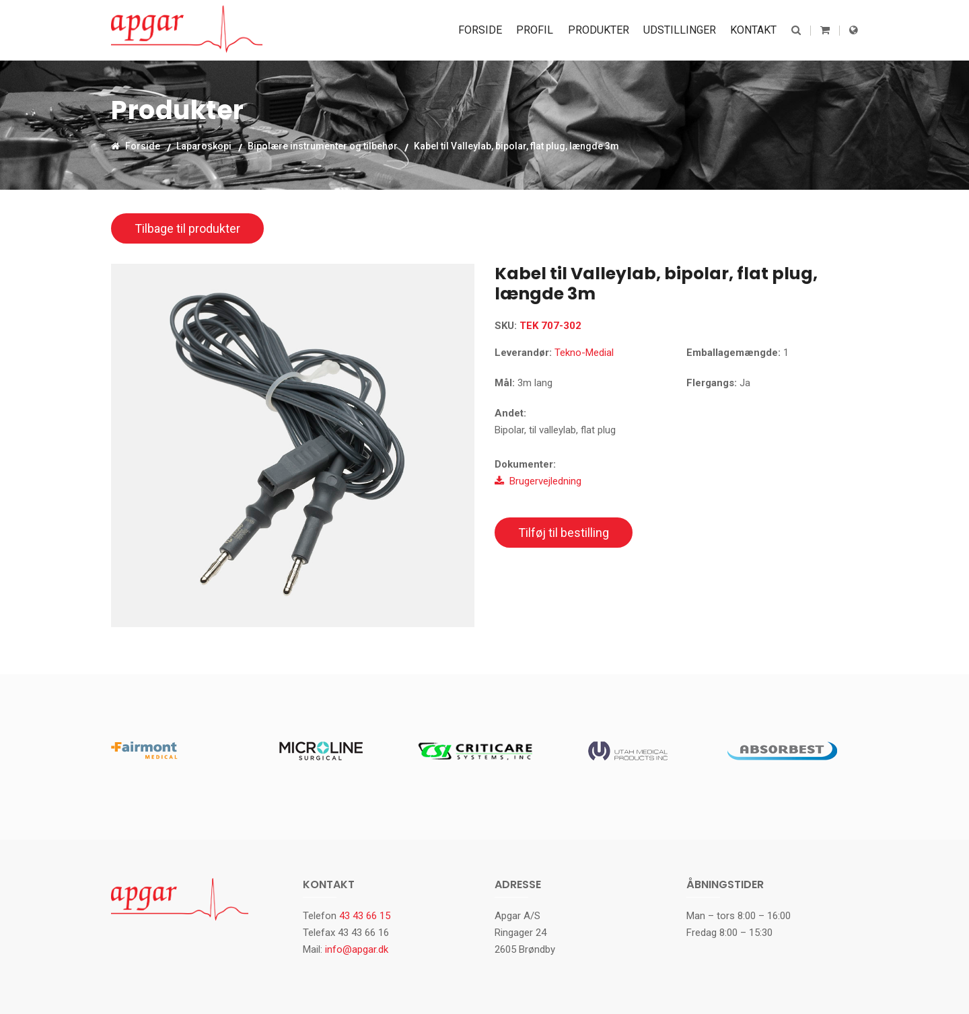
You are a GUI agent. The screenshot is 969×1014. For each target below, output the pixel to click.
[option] (292, 445)
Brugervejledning (538, 481)
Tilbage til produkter (187, 228)
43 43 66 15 (364, 916)
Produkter (600, 30)
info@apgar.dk (356, 949)
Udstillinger (681, 30)
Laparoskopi (203, 146)
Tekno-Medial (584, 353)
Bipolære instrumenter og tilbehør (323, 146)
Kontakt (754, 30)
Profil (538, 30)
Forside (484, 30)
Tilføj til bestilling (563, 533)
